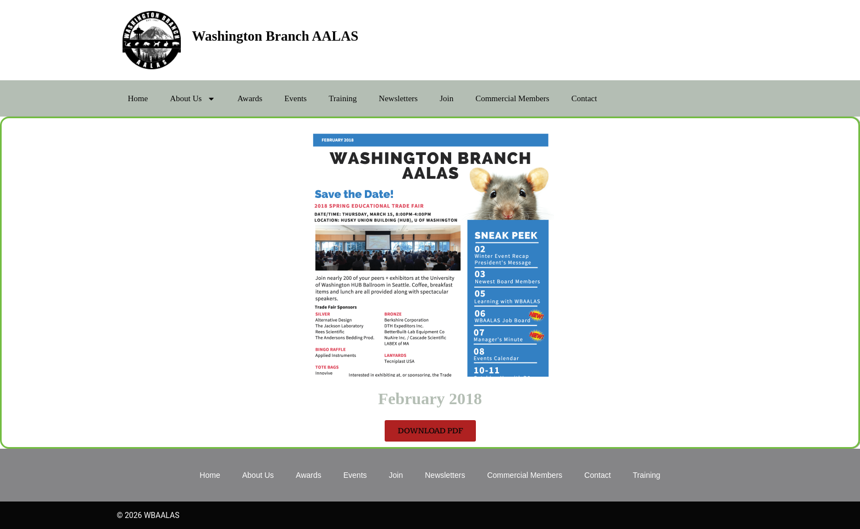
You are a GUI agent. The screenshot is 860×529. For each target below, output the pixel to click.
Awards (249, 98)
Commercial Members (512, 98)
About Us (192, 98)
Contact (584, 98)
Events (295, 98)
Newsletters (398, 98)
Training (343, 98)
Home (138, 98)
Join (446, 98)
